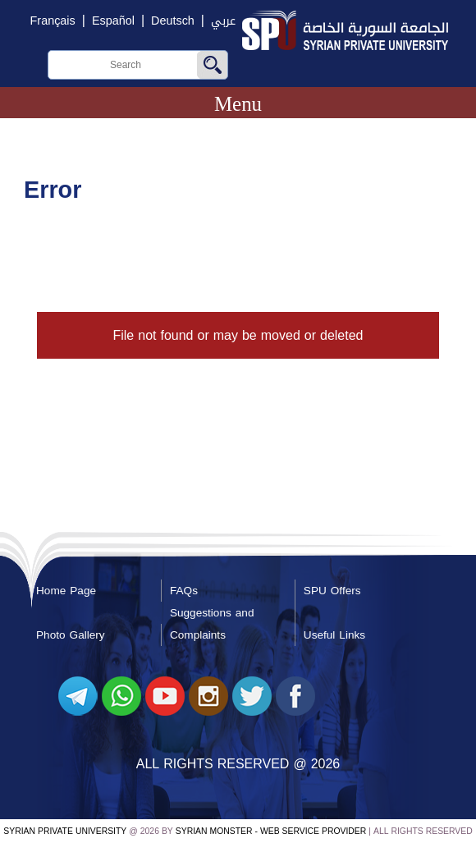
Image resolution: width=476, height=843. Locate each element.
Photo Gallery (70, 635)
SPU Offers (332, 590)
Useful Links (334, 635)
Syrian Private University (64, 831)
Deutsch (173, 21)
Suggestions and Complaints (212, 623)
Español (113, 21)
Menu (238, 104)
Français (53, 21)
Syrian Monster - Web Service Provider (271, 831)
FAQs (184, 590)
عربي (223, 21)
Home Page (66, 590)
